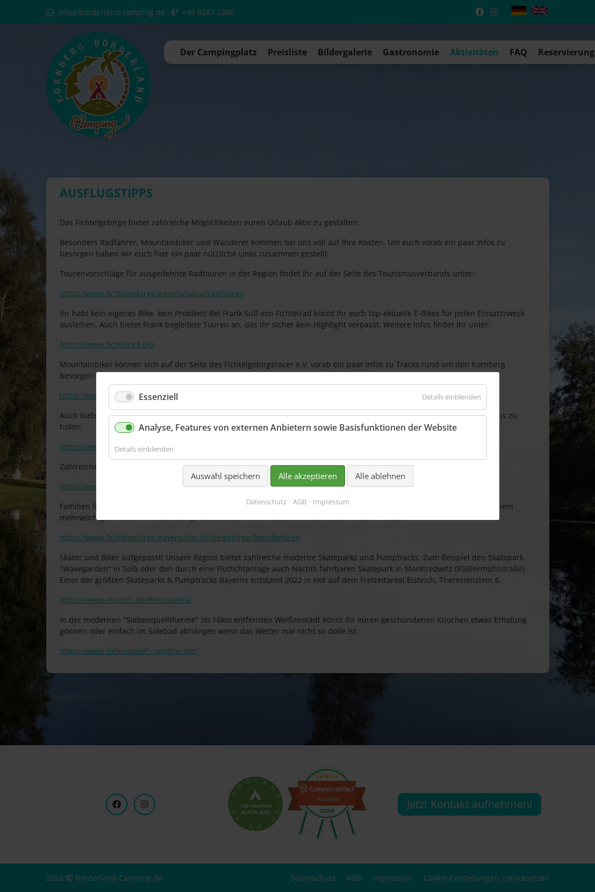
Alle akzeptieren (307, 475)
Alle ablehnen (380, 475)
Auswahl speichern (225, 475)
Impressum (331, 501)
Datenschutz (266, 501)
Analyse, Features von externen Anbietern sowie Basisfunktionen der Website (298, 427)
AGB (299, 501)
